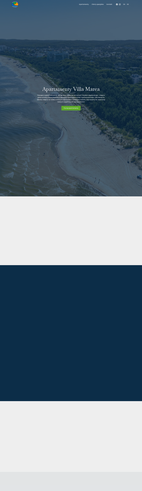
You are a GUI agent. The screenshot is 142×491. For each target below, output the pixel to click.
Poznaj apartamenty (71, 108)
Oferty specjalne (98, 4)
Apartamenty (84, 4)
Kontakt (109, 4)
